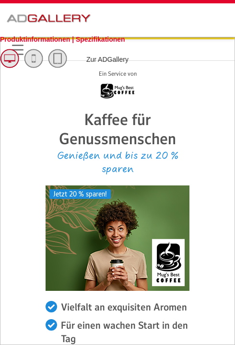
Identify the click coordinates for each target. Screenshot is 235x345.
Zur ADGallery (107, 59)
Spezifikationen (100, 39)
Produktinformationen (36, 39)
